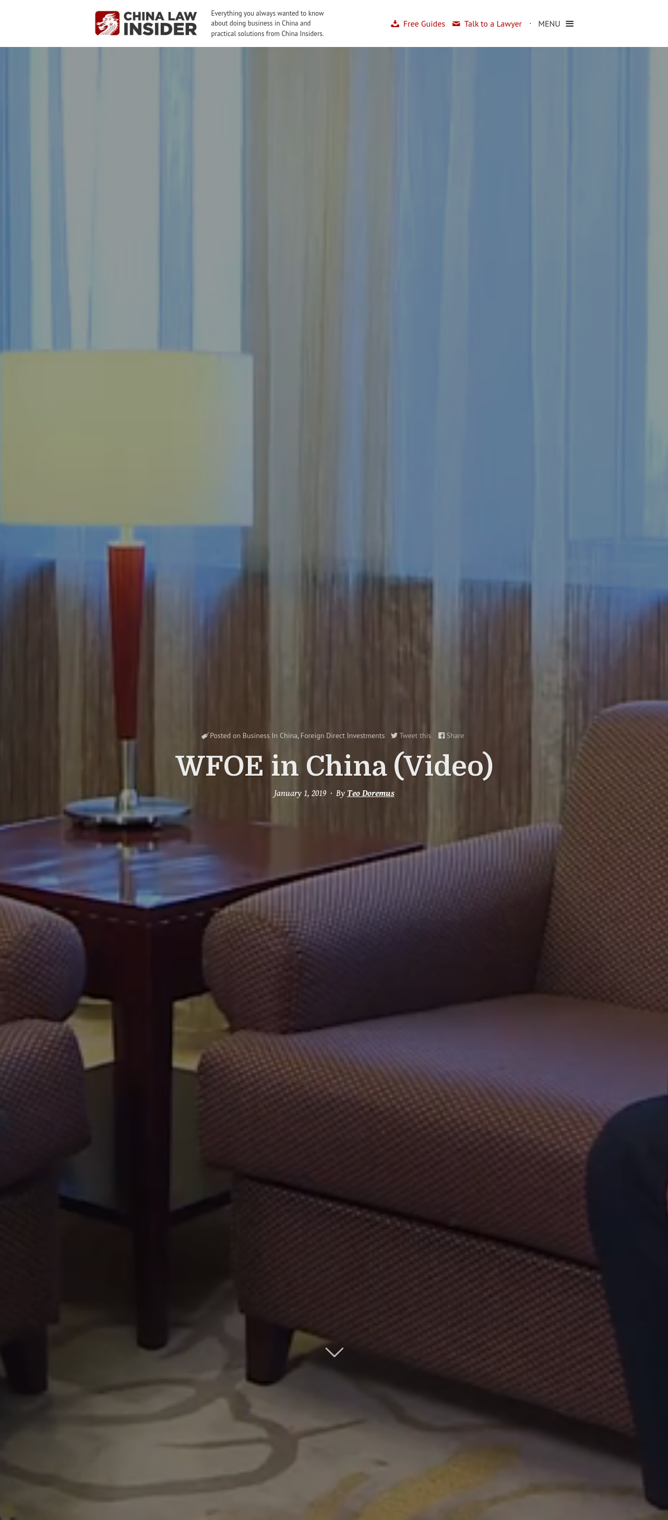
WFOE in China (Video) (334, 767)
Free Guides (424, 23)
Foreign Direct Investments (343, 735)
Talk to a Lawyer (493, 23)
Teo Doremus (371, 793)
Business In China (270, 735)
